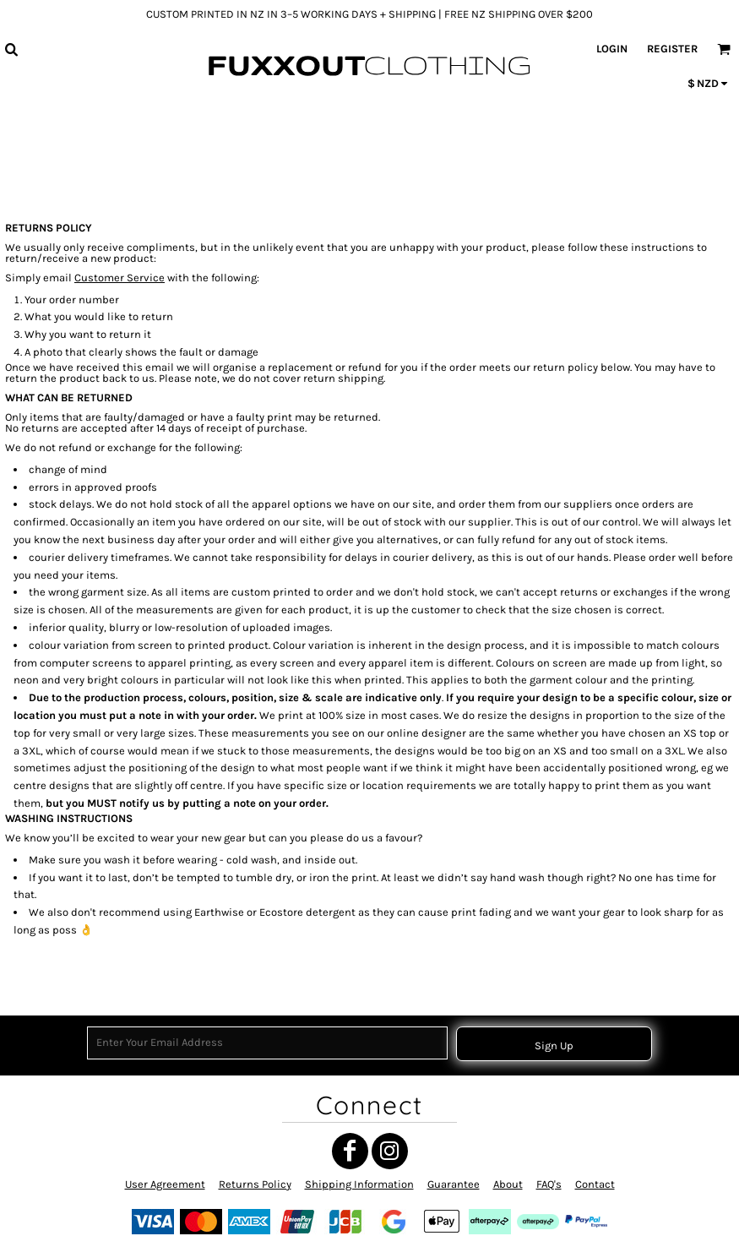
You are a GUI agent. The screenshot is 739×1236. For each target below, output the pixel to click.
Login (612, 48)
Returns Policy (255, 1184)
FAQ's (549, 1184)
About (508, 1184)
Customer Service (119, 277)
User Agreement (165, 1184)
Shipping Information (359, 1184)
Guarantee (453, 1184)
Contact (595, 1184)
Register (672, 48)
